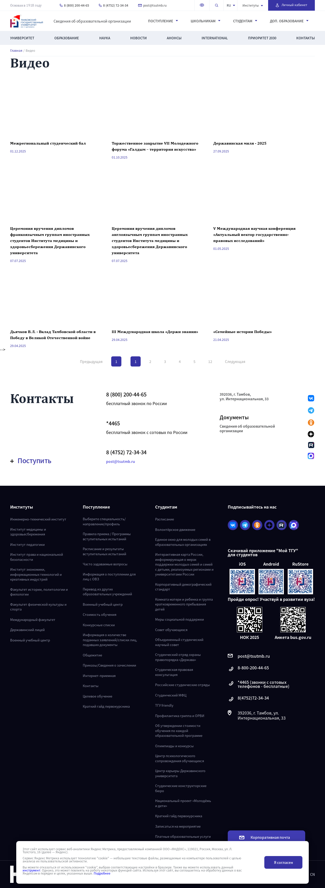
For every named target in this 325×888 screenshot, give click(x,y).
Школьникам (205, 21)
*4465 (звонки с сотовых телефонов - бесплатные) (258, 684)
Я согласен (283, 862)
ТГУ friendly (164, 705)
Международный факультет (32, 619)
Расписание (164, 519)
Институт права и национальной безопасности (36, 557)
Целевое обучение (97, 696)
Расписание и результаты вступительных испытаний (104, 551)
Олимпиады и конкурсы (174, 745)
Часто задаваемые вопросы (105, 564)
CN (312, 874)
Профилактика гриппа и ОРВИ (179, 715)
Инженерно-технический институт (38, 519)
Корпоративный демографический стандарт (183, 587)
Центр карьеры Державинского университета (180, 773)
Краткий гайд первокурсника (106, 706)
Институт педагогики (27, 544)
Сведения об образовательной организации (92, 21)
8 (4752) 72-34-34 (113, 5)
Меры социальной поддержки (179, 619)
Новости (138, 38)
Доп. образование (289, 21)
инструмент (31, 870)
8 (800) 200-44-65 (74, 5)
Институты (252, 5)
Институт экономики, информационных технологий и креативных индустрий (36, 574)
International (215, 38)
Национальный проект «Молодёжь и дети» (183, 803)
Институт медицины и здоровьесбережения (28, 532)
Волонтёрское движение (175, 529)
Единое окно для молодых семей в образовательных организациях (182, 542)
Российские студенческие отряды (182, 684)
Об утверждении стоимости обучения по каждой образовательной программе (178, 730)
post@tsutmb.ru (152, 5)
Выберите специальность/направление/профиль (104, 521)
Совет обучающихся (171, 629)
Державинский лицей (27, 629)
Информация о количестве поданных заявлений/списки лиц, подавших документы (110, 639)
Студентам (245, 21)
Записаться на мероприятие (178, 826)
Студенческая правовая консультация (174, 672)
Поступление (163, 21)
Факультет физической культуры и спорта (38, 607)
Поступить (31, 460)
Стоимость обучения (99, 614)
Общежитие (92, 655)
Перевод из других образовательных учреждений (107, 592)
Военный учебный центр (30, 640)
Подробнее (102, 873)
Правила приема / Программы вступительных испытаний (107, 536)
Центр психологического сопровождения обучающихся (179, 758)
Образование (66, 38)
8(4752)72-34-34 (248, 699)
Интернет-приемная (99, 675)
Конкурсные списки (99, 624)
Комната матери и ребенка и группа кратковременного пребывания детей (184, 604)
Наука (104, 38)
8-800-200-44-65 (248, 669)
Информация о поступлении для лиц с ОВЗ (109, 577)
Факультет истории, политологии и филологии (39, 592)
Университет (22, 38)
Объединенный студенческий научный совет (179, 642)
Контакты (305, 38)
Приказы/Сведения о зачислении (109, 665)
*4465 (113, 423)
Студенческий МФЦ (170, 695)
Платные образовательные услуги (183, 836)
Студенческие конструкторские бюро (180, 788)
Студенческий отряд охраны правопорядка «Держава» (178, 657)
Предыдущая (91, 361)
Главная (16, 50)
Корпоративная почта (264, 837)
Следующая (235, 361)
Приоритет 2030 (262, 38)
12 (210, 361)
